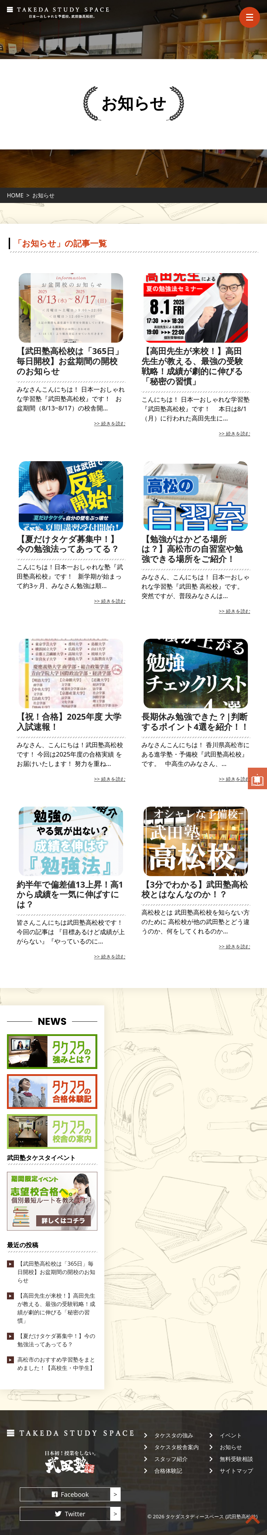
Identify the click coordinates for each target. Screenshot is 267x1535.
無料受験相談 (236, 1459)
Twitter (75, 1514)
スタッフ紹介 (171, 1459)
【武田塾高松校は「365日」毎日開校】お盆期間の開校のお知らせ (70, 361)
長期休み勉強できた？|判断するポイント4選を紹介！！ (195, 721)
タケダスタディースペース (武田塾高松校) (211, 1516)
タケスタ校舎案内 (176, 1447)
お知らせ (231, 1447)
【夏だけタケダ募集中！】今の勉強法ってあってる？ (68, 544)
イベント (231, 1435)
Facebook (75, 1494)
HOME (15, 195)
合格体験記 (168, 1471)
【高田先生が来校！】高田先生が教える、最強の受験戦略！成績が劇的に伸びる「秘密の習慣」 (192, 365)
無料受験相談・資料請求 (257, 778)
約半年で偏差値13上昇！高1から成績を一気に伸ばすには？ (70, 894)
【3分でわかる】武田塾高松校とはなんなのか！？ (194, 889)
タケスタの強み (173, 1435)
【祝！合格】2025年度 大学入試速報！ (69, 721)
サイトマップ (236, 1471)
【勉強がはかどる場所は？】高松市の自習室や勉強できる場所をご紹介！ (192, 549)
